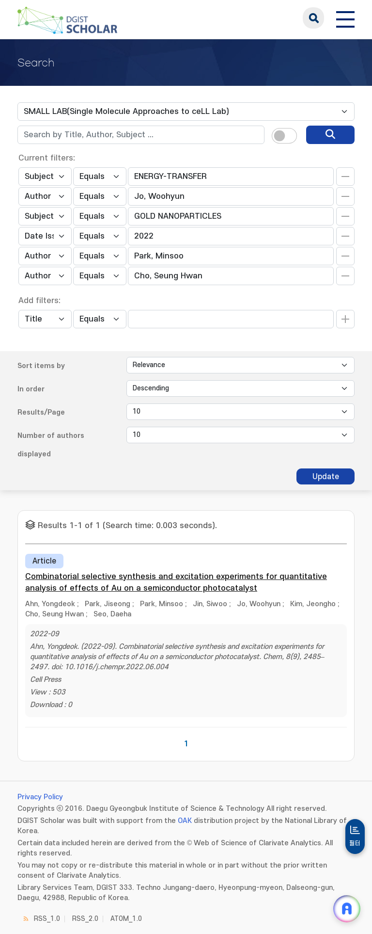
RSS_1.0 (47, 918)
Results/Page (41, 412)
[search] (330, 135)
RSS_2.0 (85, 918)
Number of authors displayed (50, 445)
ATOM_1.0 (126, 918)
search (313, 18)
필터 (355, 843)
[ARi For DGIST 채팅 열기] (346, 908)
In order (31, 389)
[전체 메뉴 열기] (345, 18)
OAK (185, 821)
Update (325, 476)
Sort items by (41, 366)
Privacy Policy (40, 797)
